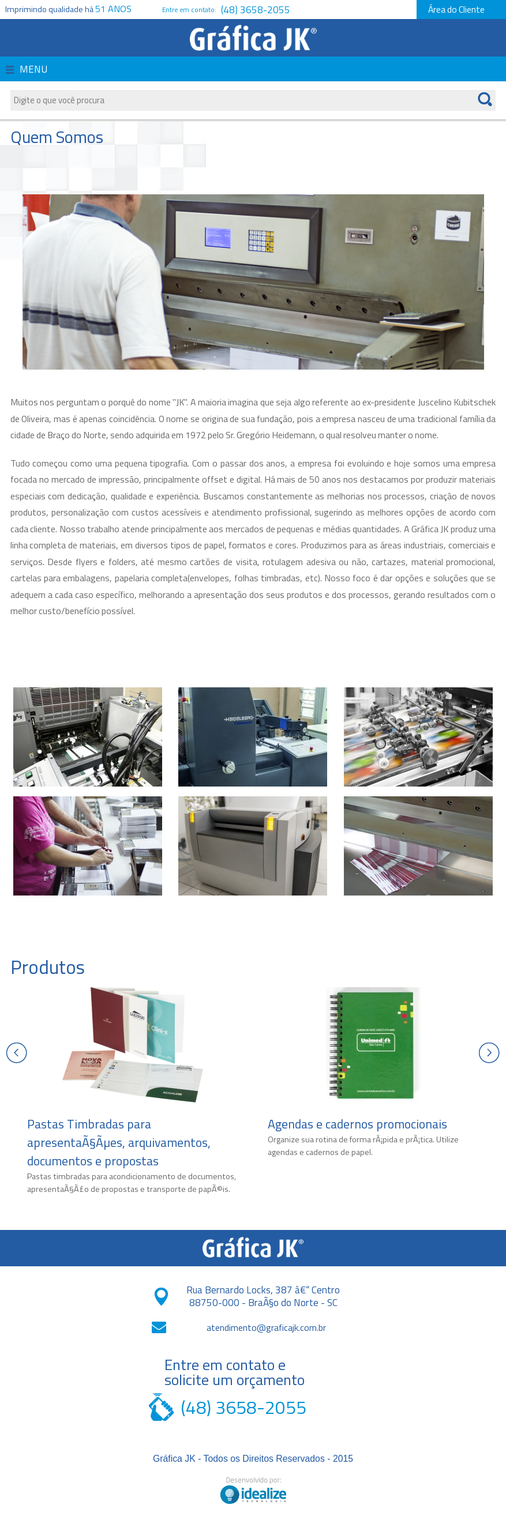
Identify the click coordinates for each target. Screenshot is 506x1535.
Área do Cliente (456, 9)
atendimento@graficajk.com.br (266, 1327)
